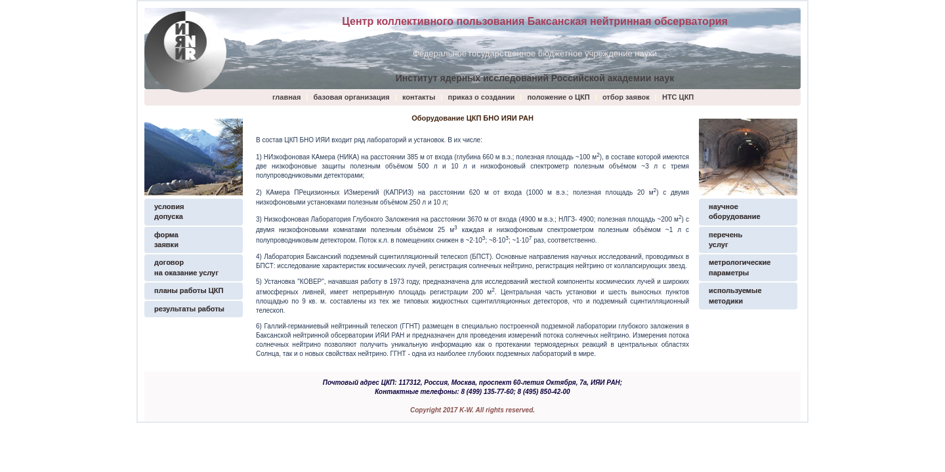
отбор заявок (626, 97)
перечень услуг (725, 239)
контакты (419, 97)
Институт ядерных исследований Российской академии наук (535, 78)
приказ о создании (482, 97)
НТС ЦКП (678, 97)
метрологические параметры (739, 267)
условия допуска (169, 211)
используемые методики (735, 295)
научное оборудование (735, 211)
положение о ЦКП (558, 97)
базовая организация (352, 97)
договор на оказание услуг (186, 267)
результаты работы (189, 309)
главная (286, 97)
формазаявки (166, 239)
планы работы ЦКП (188, 290)
